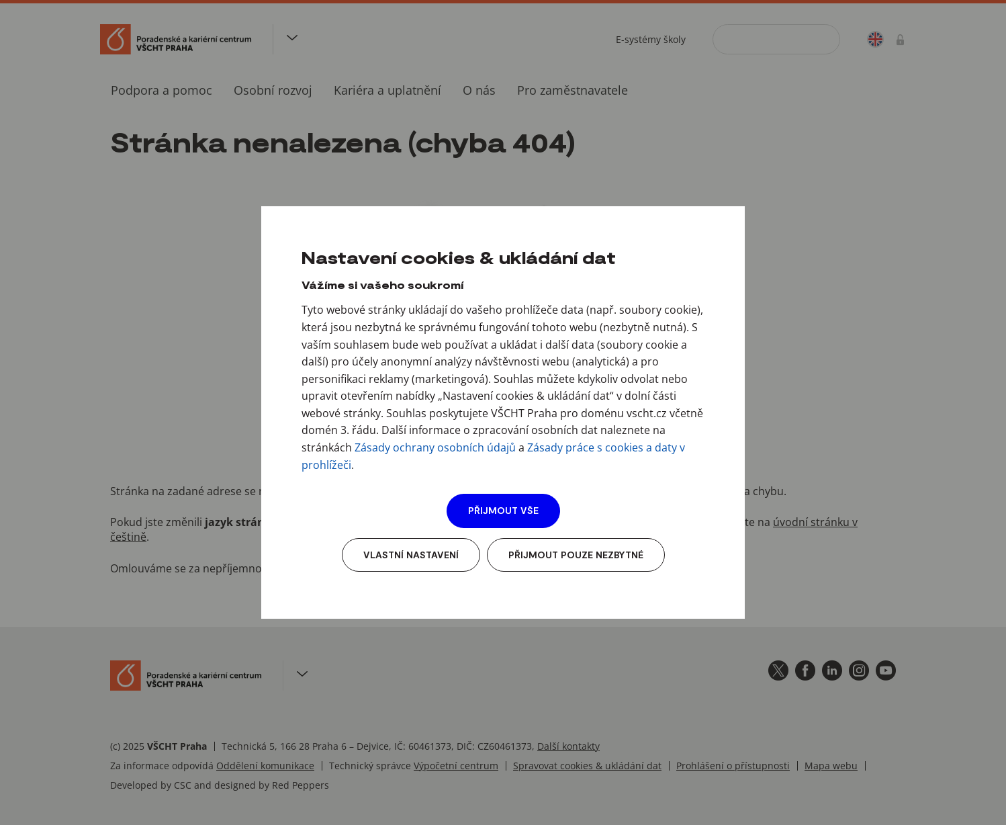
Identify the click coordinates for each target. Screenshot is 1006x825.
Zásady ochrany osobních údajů (435, 447)
